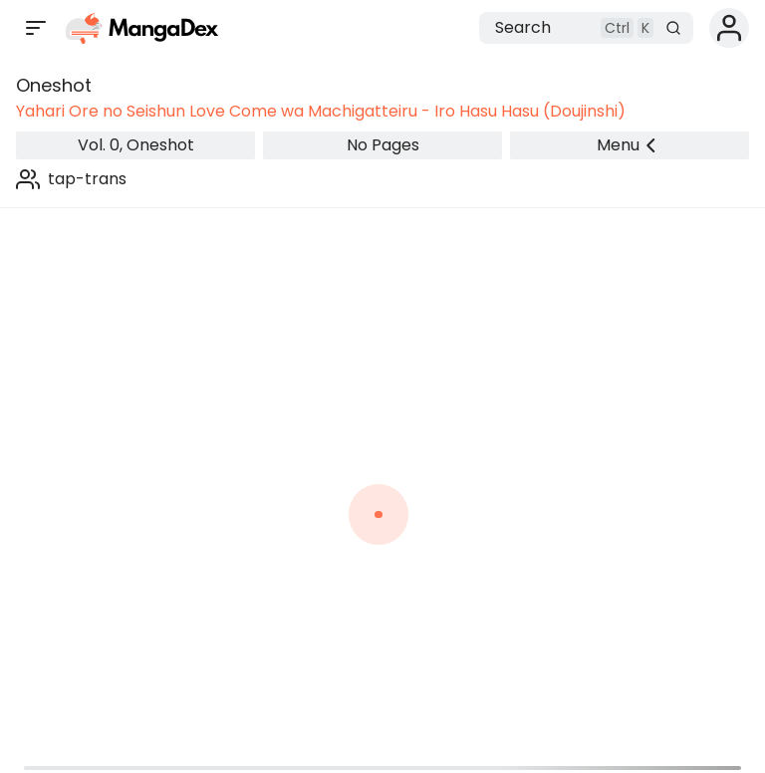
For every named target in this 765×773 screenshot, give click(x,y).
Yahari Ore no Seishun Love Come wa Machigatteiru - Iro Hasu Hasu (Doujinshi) (321, 111)
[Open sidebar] (36, 28)
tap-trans (87, 178)
